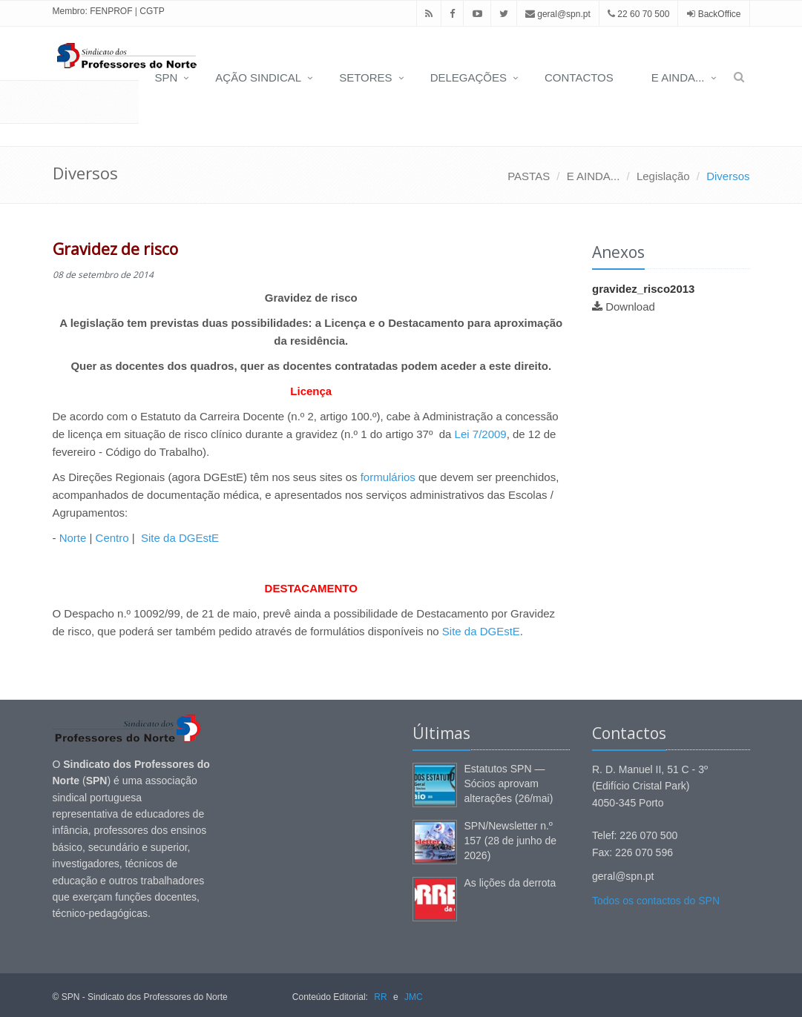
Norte (73, 537)
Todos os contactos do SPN (656, 901)
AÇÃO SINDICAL (258, 77)
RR (380, 997)
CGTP (151, 11)
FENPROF (111, 11)
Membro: (70, 11)
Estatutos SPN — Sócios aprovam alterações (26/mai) (508, 783)
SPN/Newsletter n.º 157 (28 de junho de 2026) (510, 840)
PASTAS (528, 176)
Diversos (727, 176)
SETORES (365, 77)
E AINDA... (678, 77)
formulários (388, 477)
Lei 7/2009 (481, 434)
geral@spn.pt (558, 14)
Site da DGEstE (180, 537)
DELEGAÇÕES (468, 77)
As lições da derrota (510, 883)
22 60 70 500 (638, 14)
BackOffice (719, 14)
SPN (165, 77)
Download (630, 306)
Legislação (663, 176)
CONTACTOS (579, 77)
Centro (112, 537)
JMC (413, 997)
